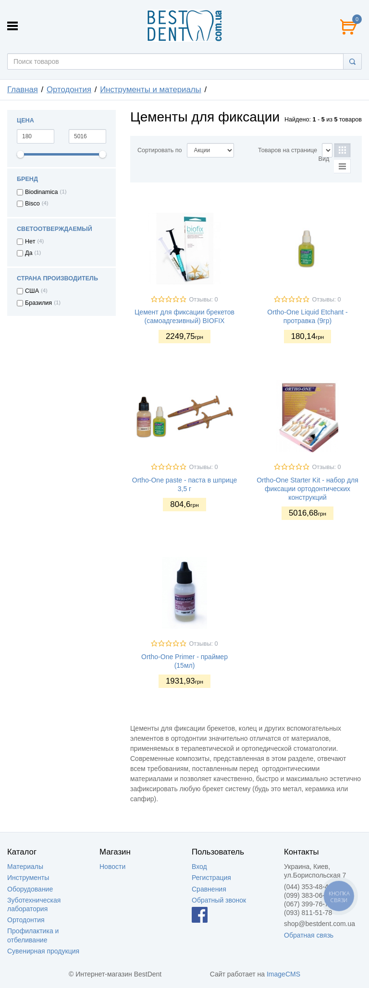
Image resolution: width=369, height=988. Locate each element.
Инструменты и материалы (150, 89)
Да (29, 253)
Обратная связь (308, 935)
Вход (199, 866)
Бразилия (38, 303)
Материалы (25, 866)
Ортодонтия (69, 89)
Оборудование (30, 889)
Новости (112, 866)
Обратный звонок (219, 900)
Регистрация (211, 877)
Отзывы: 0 (203, 299)
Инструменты (28, 877)
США (32, 291)
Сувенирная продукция (43, 951)
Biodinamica (41, 192)
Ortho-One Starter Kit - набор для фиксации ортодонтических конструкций (307, 488)
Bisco (32, 203)
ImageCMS (283, 974)
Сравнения (209, 889)
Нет (30, 241)
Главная (22, 89)
